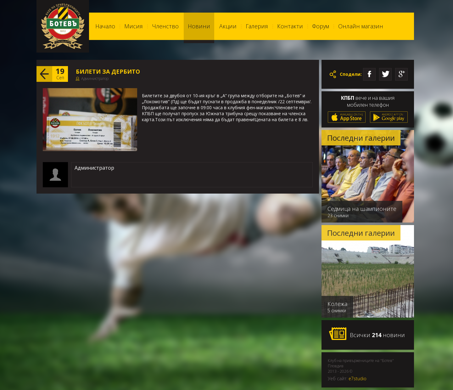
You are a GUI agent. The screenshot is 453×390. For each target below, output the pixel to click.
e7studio (357, 379)
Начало (105, 26)
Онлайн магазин (360, 26)
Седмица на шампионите (361, 208)
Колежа (337, 304)
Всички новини (367, 334)
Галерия (257, 26)
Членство (165, 26)
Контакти (290, 26)
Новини (199, 26)
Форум (320, 26)
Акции (228, 26)
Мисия (133, 26)
